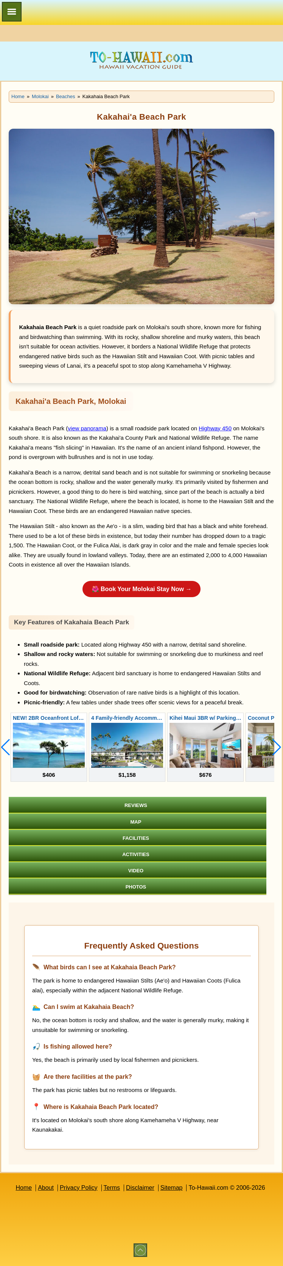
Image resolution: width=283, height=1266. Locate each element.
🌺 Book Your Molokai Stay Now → (142, 589)
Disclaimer (140, 1187)
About (46, 1187)
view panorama (87, 428)
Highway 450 (215, 428)
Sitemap (171, 1187)
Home (24, 1187)
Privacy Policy (79, 1187)
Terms (112, 1187)
